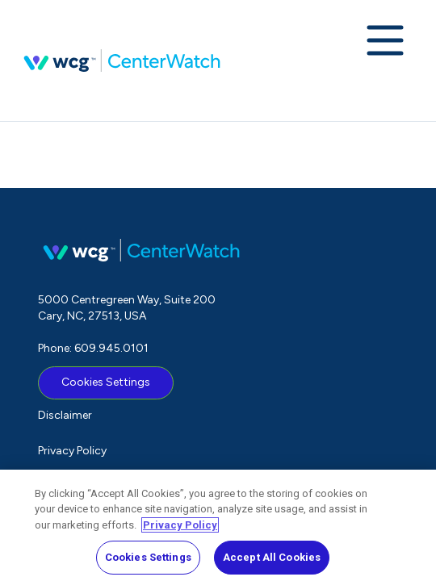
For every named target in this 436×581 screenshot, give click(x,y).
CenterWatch (122, 60)
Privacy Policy (72, 451)
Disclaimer (65, 415)
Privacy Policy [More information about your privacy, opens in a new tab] (180, 529)
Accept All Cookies (272, 562)
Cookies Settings (105, 382)
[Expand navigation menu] (385, 42)
